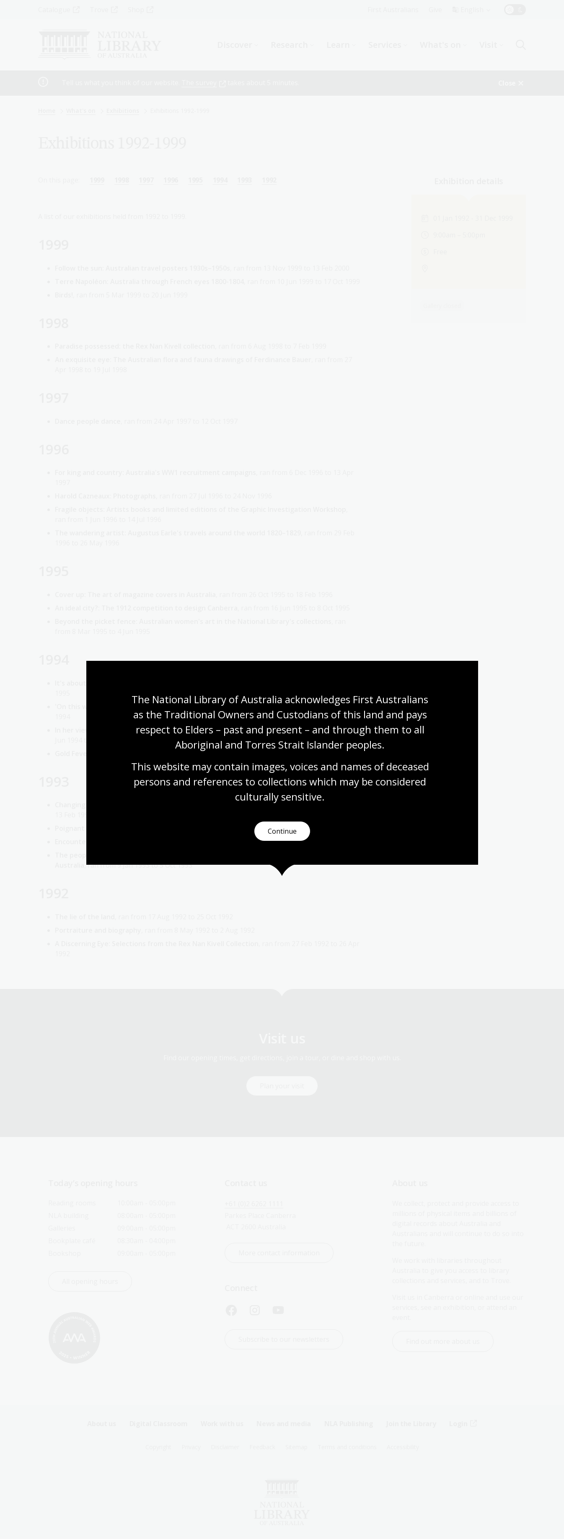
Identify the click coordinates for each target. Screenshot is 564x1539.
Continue (282, 831)
